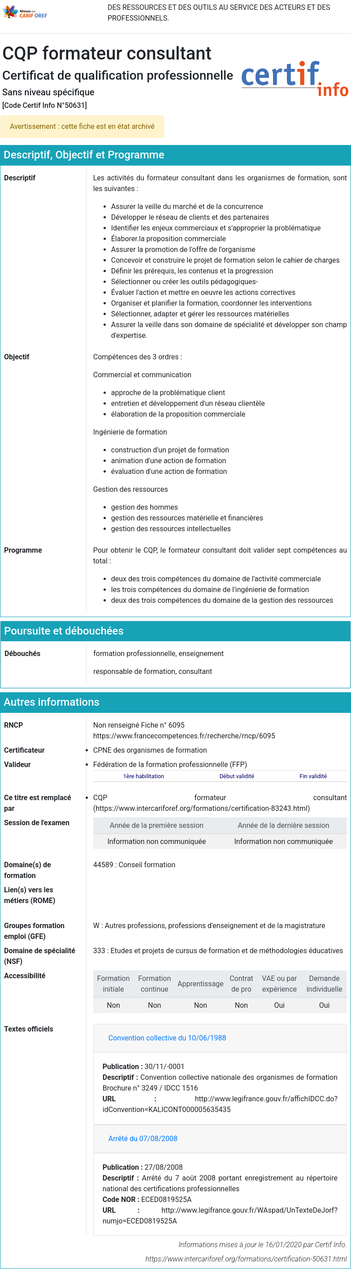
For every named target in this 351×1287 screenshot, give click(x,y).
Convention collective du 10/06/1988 (167, 1038)
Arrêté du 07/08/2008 (143, 1138)
